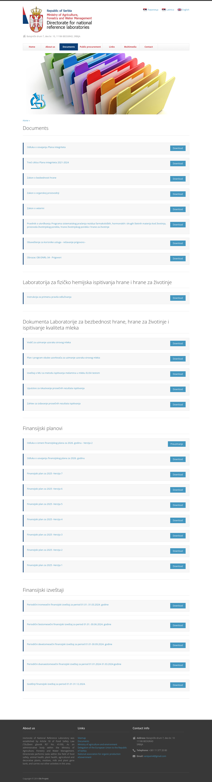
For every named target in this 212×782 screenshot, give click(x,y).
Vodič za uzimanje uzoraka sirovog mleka (49, 342)
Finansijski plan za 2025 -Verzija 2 (45, 549)
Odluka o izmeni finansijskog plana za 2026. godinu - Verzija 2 (60, 442)
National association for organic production (99, 754)
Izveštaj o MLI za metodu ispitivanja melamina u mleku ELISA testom (63, 372)
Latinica (170, 9)
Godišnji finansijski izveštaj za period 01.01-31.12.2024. (56, 684)
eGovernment (84, 757)
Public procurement (90, 46)
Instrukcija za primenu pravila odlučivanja (49, 296)
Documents (69, 46)
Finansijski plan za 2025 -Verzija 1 (45, 565)
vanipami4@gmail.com (155, 756)
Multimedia (130, 46)
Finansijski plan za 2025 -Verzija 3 (45, 534)
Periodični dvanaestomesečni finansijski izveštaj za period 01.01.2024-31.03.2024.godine (74, 664)
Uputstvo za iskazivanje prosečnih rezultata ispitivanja (56, 388)
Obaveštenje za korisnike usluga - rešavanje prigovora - (56, 242)
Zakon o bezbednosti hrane (41, 177)
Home (32, 46)
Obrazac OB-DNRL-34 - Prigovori (44, 257)
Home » (26, 120)
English (185, 9)
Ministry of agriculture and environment (97, 744)
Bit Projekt (44, 778)
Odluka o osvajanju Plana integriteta (46, 147)
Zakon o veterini (35, 208)
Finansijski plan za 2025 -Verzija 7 (45, 473)
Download (178, 148)
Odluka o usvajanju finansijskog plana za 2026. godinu (56, 458)
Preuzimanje (177, 444)
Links (112, 46)
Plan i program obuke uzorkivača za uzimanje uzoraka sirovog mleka (63, 357)
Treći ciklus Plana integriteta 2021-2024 (48, 162)
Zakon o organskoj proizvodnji (43, 193)
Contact (149, 46)
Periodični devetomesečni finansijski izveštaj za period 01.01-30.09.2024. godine (69, 644)
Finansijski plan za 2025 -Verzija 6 (45, 488)
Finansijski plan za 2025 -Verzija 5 (45, 504)
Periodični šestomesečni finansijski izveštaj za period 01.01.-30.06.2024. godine (69, 624)
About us (50, 46)
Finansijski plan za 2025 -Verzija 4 (45, 519)
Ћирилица (153, 9)
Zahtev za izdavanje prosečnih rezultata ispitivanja (54, 403)
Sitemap (82, 738)
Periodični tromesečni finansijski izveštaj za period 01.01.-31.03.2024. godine (68, 604)
